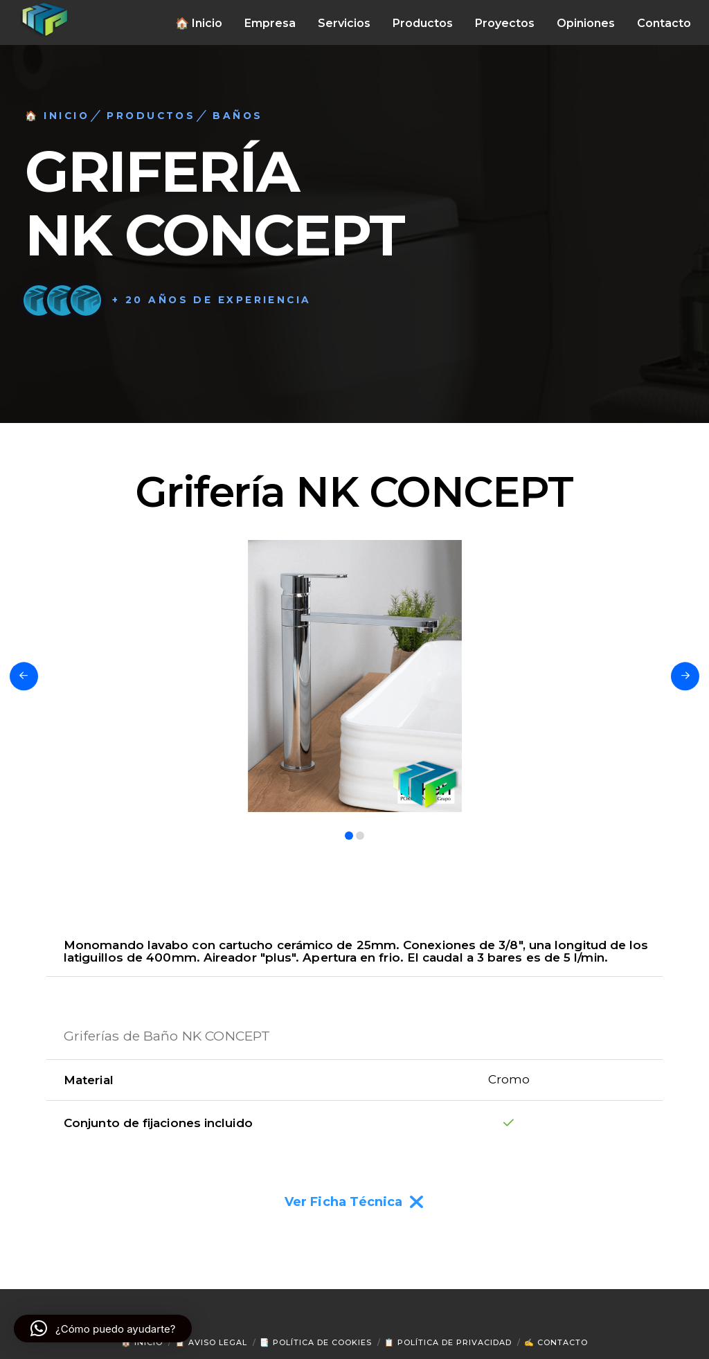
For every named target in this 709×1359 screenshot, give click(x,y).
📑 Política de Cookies (316, 1342)
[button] (103, 1328)
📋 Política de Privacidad (448, 1342)
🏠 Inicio (142, 1342)
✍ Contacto (556, 1342)
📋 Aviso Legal (211, 1342)
